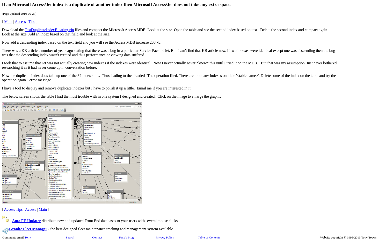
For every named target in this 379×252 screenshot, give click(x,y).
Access (20, 22)
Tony (27, 237)
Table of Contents (209, 237)
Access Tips (13, 209)
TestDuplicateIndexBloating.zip (49, 30)
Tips (32, 22)
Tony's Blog (126, 237)
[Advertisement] (357, 92)
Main (8, 22)
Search (70, 237)
